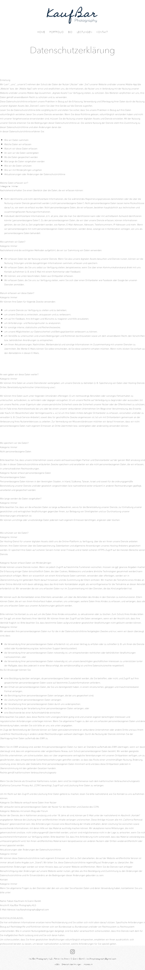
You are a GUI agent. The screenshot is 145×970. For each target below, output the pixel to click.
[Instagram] (72, 952)
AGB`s (57, 964)
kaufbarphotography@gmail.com (32, 909)
